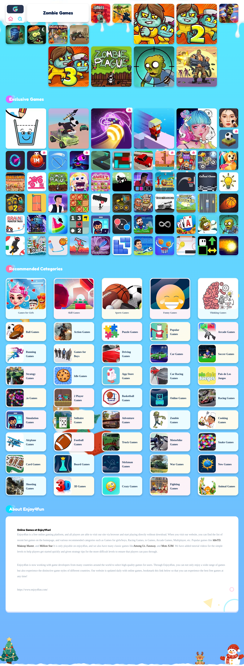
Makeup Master (25, 546)
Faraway (151, 546)
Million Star (46, 546)
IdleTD (216, 540)
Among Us (139, 546)
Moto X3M (167, 546)
